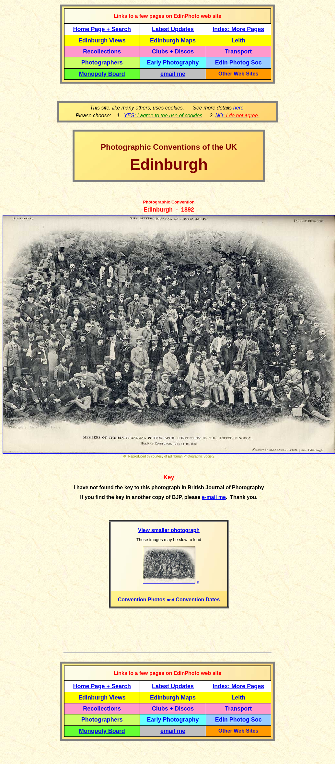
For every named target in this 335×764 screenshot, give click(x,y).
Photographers (102, 62)
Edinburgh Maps (173, 40)
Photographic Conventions (150, 147)
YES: (163, 115)
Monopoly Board (102, 74)
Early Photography (173, 62)
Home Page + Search (102, 29)
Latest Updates (173, 29)
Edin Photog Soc (238, 62)
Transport (238, 51)
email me (172, 74)
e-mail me (214, 497)
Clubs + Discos (173, 51)
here (238, 107)
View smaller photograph (169, 530)
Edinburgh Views (102, 40)
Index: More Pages (238, 29)
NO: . (237, 115)
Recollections (102, 51)
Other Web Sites (238, 73)
